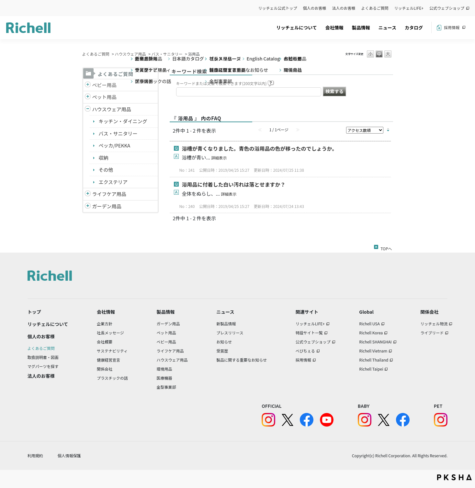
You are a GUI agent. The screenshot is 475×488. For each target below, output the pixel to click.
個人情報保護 (69, 455)
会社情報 (334, 27)
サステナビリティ (112, 350)
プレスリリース (229, 332)
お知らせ (224, 341)
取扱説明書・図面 (43, 357)
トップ (34, 312)
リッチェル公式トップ (277, 8)
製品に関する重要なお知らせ (241, 360)
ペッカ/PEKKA (114, 145)
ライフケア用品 (109, 193)
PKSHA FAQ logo (454, 477)
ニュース (387, 27)
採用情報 (451, 27)
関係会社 (104, 369)
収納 (103, 157)
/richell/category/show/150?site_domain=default (88, 206)
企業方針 (104, 323)
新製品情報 (226, 323)
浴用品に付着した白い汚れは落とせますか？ (234, 184)
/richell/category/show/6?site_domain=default (88, 194)
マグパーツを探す (43, 366)
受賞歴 (222, 350)
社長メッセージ (110, 332)
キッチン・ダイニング (123, 121)
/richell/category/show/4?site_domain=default (88, 97)
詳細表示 (219, 157)
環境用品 (164, 369)
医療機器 (164, 378)
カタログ (414, 27)
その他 (106, 169)
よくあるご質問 (375, 8)
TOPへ (386, 247)
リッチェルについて (296, 27)
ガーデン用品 (106, 206)
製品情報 (361, 27)
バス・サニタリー (167, 54)
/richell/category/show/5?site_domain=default (88, 85)
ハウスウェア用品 (130, 54)
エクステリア (113, 182)
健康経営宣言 (108, 360)
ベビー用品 (104, 84)
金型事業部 (166, 387)
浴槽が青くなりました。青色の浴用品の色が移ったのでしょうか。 (259, 148)
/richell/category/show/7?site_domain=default (88, 109)
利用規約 (35, 455)
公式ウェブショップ (446, 8)
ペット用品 (104, 96)
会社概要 (104, 341)
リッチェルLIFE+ (409, 8)
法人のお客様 (344, 8)
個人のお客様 (314, 8)
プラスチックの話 (112, 378)
